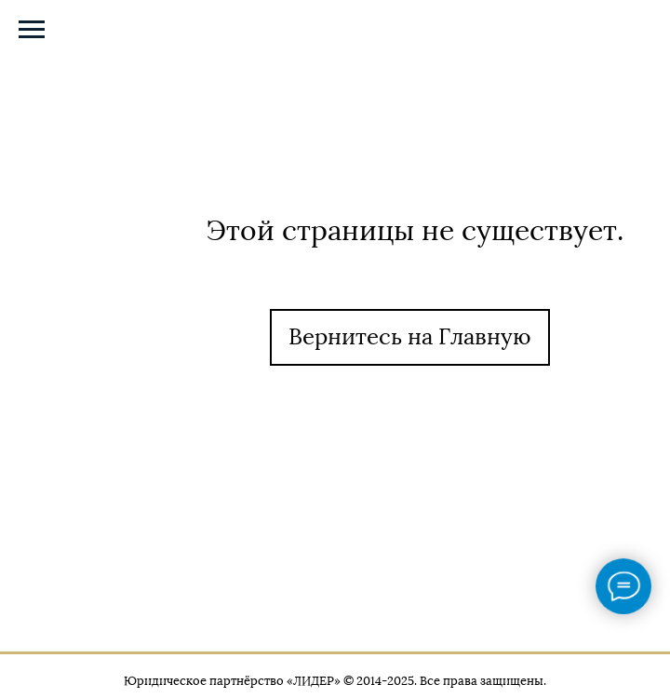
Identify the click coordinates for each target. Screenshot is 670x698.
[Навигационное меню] (32, 29)
